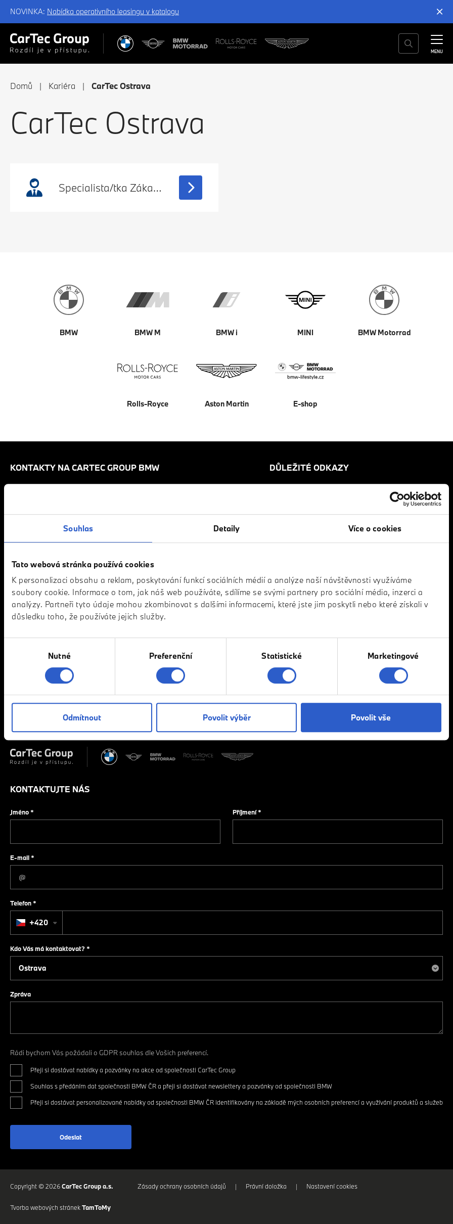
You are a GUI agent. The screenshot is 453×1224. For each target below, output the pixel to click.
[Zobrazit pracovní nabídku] (190, 187)
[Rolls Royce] (236, 43)
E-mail (22, 857)
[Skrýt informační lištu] (440, 12)
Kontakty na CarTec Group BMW (84, 467)
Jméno (22, 812)
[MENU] (437, 42)
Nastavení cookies (331, 1186)
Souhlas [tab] (78, 528)
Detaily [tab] (226, 528)
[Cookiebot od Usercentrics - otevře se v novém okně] (397, 499)
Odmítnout (82, 717)
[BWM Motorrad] (190, 43)
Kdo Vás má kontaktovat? (50, 948)
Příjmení (247, 812)
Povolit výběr (227, 717)
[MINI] (153, 43)
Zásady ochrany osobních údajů (182, 1186)
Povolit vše (371, 717)
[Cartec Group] (49, 43)
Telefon (23, 903)
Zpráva (20, 994)
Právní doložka (266, 1186)
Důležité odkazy (309, 467)
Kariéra (62, 85)
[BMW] (125, 43)
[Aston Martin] (287, 43)
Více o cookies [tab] (374, 528)
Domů (21, 85)
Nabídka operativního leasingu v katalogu (113, 11)
